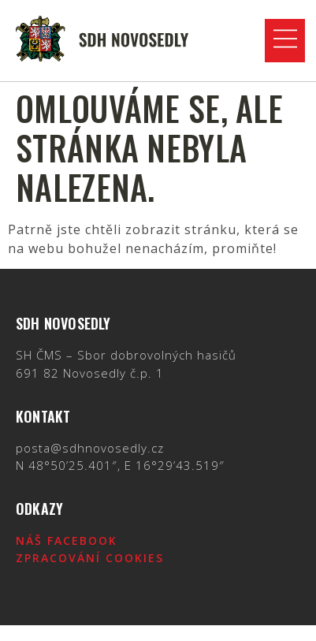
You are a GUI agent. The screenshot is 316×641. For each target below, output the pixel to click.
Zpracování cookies (90, 557)
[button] (285, 40)
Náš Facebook (66, 540)
